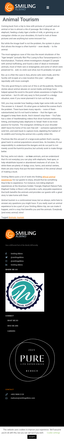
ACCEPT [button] (32, 437)
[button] (48, 7)
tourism (20, 217)
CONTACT (9, 389)
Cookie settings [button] (53, 433)
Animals (12, 217)
